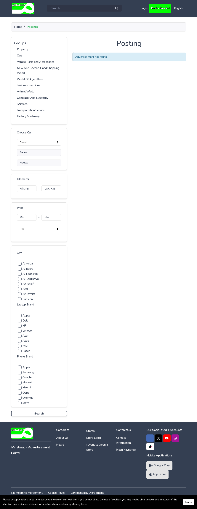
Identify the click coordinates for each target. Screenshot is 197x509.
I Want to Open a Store (97, 447)
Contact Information (123, 440)
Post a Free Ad (159, 8)
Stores (90, 431)
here (83, 504)
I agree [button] (189, 502)
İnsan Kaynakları (126, 450)
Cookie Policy (56, 493)
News (60, 445)
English (178, 8)
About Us (62, 438)
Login (143, 8)
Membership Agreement (27, 493)
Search (39, 414)
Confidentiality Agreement (87, 493)
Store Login (93, 438)
